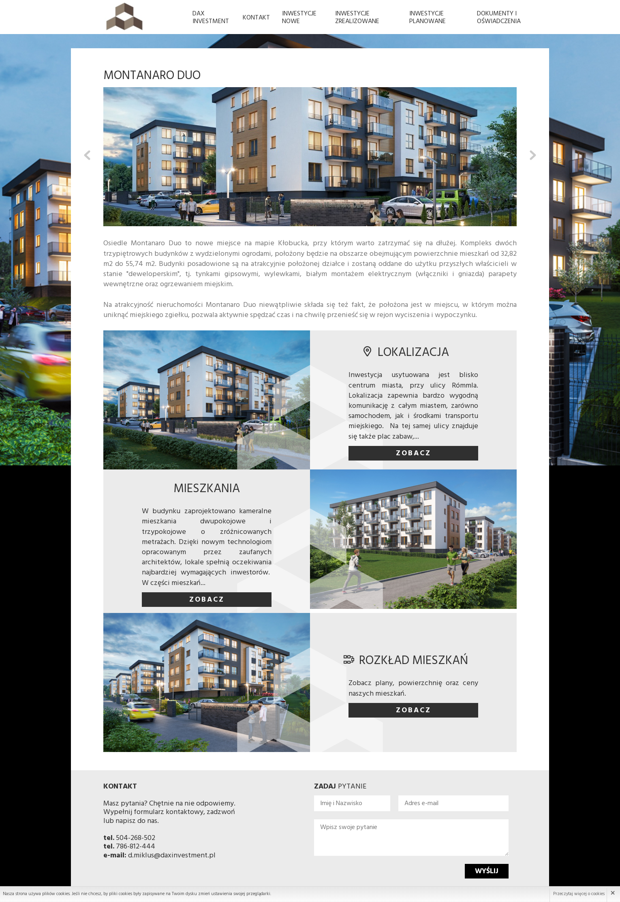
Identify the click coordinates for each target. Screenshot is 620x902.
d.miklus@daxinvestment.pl (172, 855)
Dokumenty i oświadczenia (499, 18)
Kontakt (256, 18)
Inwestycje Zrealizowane (357, 18)
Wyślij (486, 871)
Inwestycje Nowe (299, 18)
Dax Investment (210, 18)
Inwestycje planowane (427, 18)
